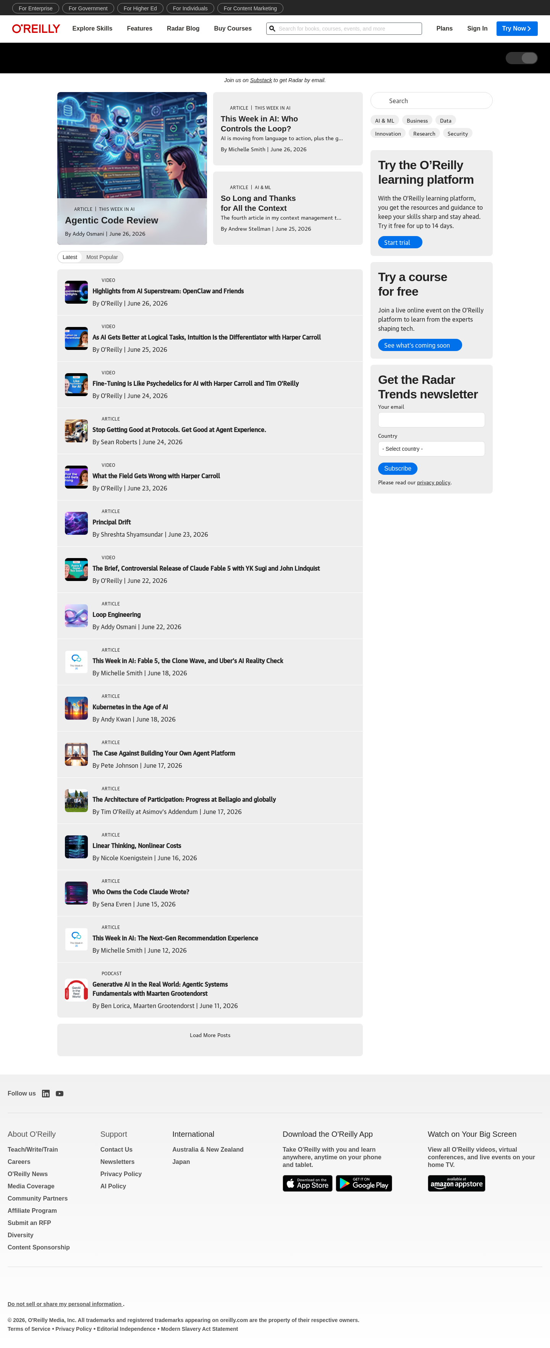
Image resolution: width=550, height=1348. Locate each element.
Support (113, 1134)
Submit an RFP (29, 1223)
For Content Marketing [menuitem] (250, 8)
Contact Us (116, 1149)
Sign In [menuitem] (477, 29)
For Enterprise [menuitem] (36, 8)
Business (417, 120)
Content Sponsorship (39, 1247)
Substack (261, 80)
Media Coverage (31, 1186)
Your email (391, 406)
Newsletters (117, 1162)
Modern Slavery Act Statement (199, 1329)
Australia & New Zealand (208, 1149)
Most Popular (102, 257)
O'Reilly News (28, 1174)
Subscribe (397, 468)
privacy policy (433, 481)
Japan (181, 1162)
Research (424, 133)
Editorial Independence (126, 1329)
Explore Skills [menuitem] (92, 29)
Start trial (397, 242)
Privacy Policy (121, 1174)
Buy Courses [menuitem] (233, 29)
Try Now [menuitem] (517, 29)
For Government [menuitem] (88, 8)
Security (458, 133)
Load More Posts (210, 1034)
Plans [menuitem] (445, 29)
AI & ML (385, 120)
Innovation (388, 133)
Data (445, 120)
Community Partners (38, 1198)
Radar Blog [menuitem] (183, 29)
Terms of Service (29, 1329)
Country (387, 435)
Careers (19, 1162)
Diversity (21, 1235)
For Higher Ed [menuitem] (140, 8)
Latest (70, 257)
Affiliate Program (32, 1210)
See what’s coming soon (417, 345)
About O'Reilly (32, 1134)
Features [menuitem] (139, 29)
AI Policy (113, 1186)
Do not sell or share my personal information (65, 1304)
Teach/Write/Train (33, 1149)
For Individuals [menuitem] (190, 8)
